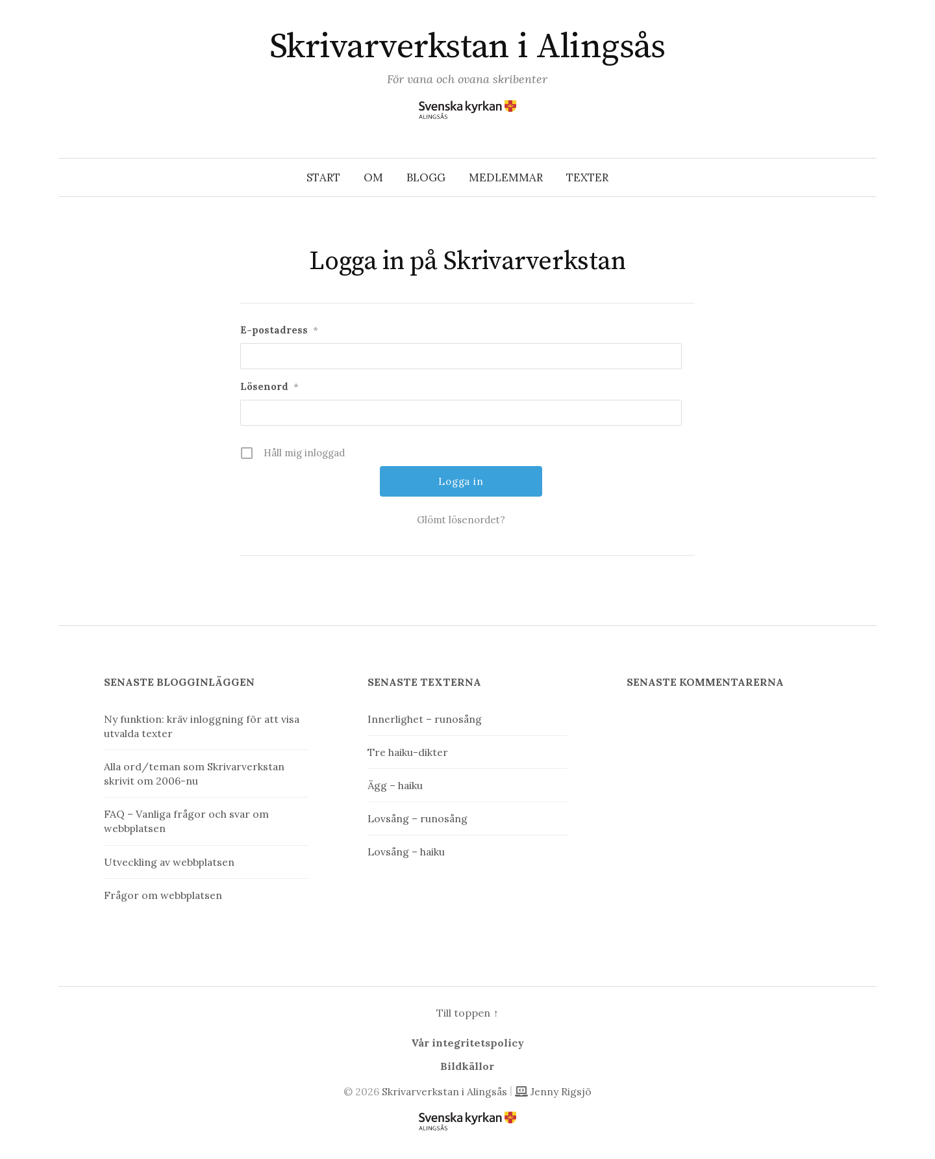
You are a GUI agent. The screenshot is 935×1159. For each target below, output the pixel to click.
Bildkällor (467, 1066)
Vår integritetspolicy (467, 1042)
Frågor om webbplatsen (163, 895)
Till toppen (467, 1012)
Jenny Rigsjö (553, 1091)
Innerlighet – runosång (425, 718)
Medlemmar (506, 177)
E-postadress (279, 330)
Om (373, 177)
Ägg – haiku (395, 785)
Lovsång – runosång (418, 818)
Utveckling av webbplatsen (169, 861)
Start (323, 177)
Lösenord (269, 386)
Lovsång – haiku (406, 851)
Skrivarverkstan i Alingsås (467, 47)
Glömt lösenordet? (461, 520)
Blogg (425, 177)
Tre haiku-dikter (408, 752)
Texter (587, 177)
